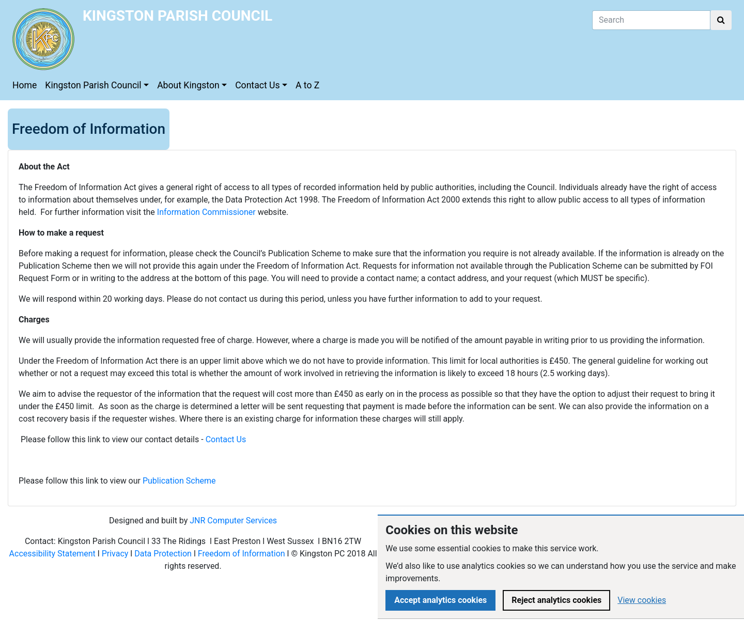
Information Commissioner (206, 212)
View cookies (641, 600)
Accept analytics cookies (440, 600)
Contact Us (257, 85)
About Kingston (188, 85)
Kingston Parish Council (93, 85)
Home (24, 85)
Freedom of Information (241, 553)
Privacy (115, 553)
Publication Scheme (179, 481)
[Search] (651, 20)
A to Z (307, 85)
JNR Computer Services (233, 520)
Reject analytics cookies (556, 600)
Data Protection (163, 553)
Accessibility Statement (52, 553)
